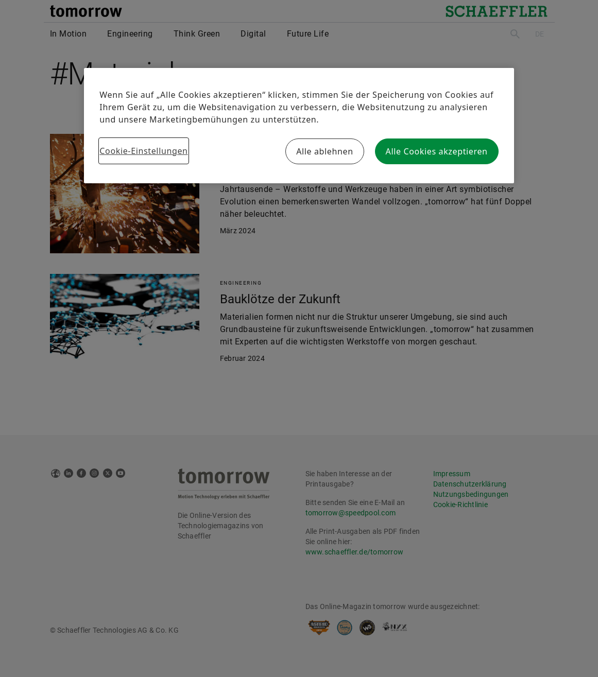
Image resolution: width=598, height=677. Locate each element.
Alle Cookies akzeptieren (437, 151)
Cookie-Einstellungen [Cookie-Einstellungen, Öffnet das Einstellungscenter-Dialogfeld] (143, 151)
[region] (299, 125)
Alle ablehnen (324, 151)
